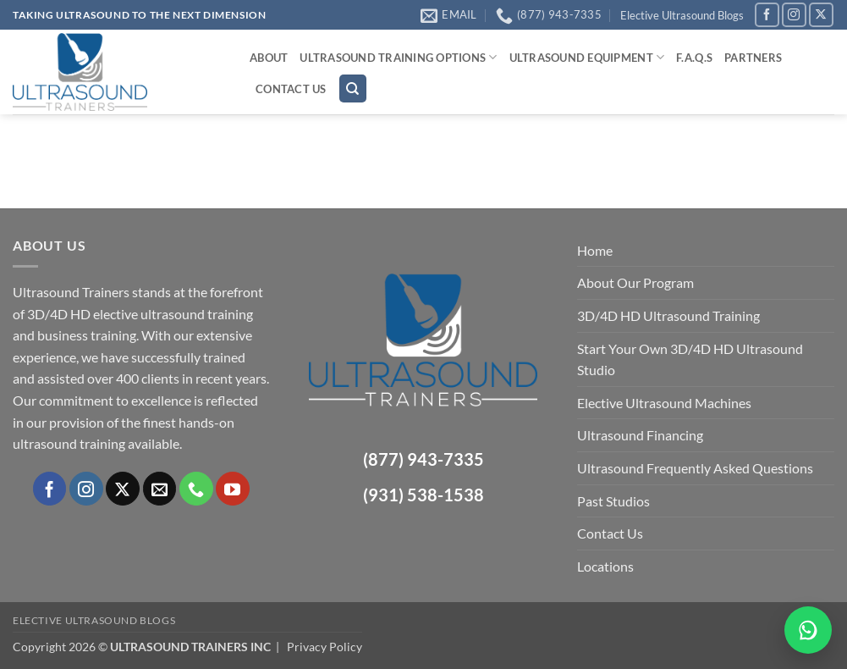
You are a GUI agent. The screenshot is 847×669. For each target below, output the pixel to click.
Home (595, 250)
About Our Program (635, 282)
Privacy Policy (324, 646)
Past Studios (613, 501)
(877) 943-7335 (423, 459)
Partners (753, 57)
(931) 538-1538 (423, 494)
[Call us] (196, 489)
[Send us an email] (160, 489)
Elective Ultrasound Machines (664, 403)
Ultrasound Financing (640, 435)
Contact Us (291, 89)
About (269, 57)
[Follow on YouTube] (233, 489)
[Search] (352, 88)
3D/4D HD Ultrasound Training (668, 315)
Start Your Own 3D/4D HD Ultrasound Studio (690, 359)
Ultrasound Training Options (398, 57)
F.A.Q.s (694, 57)
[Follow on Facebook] (767, 15)
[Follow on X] (821, 15)
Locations (605, 566)
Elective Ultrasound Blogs (682, 15)
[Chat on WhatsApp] (808, 630)
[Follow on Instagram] (794, 15)
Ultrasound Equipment (587, 57)
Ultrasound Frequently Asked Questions (695, 468)
